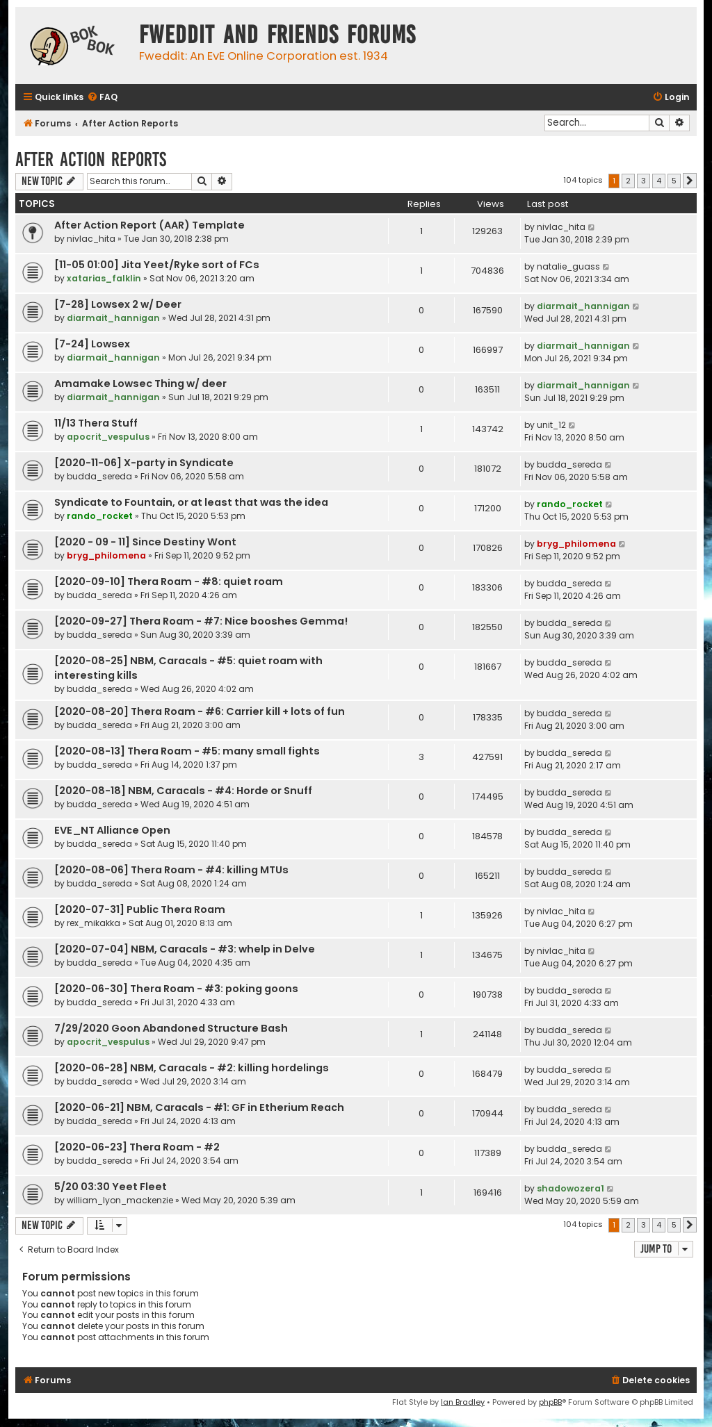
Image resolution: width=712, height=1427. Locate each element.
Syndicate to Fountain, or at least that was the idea (191, 502)
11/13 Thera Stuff (96, 423)
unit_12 (551, 425)
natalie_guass (568, 266)
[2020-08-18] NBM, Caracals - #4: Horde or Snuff (183, 791)
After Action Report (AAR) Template (149, 225)
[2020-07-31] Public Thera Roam (139, 909)
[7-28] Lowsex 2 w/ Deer (117, 304)
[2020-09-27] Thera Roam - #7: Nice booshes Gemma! (201, 621)
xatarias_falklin (104, 278)
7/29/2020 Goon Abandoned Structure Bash (171, 1028)
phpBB (550, 1402)
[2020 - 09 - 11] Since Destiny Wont (145, 542)
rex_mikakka (93, 923)
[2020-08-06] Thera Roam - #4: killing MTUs (171, 870)
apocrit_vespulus (108, 437)
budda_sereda (99, 476)
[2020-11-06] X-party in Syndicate (144, 463)
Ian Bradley (463, 1402)
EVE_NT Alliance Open (112, 830)
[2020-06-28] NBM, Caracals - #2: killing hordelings (191, 1068)
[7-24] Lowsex (92, 344)
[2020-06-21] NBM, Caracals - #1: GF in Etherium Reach (199, 1107)
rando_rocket (100, 516)
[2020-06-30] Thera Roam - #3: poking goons (176, 989)
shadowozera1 (570, 1188)
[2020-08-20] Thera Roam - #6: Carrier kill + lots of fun (199, 711)
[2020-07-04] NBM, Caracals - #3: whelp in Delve (184, 949)
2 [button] (628, 180)
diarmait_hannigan (113, 318)
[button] (690, 180)
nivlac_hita (91, 239)
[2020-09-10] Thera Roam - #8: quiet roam (168, 581)
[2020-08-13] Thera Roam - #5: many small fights (187, 751)
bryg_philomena (106, 555)
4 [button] (658, 180)
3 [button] (643, 180)
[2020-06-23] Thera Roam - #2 (137, 1147)
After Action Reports (90, 159)
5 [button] (674, 180)
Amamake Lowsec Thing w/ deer (140, 383)
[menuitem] (102, 97)
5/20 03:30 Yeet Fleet (110, 1187)
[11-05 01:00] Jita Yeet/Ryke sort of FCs (156, 265)
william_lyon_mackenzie (120, 1200)
